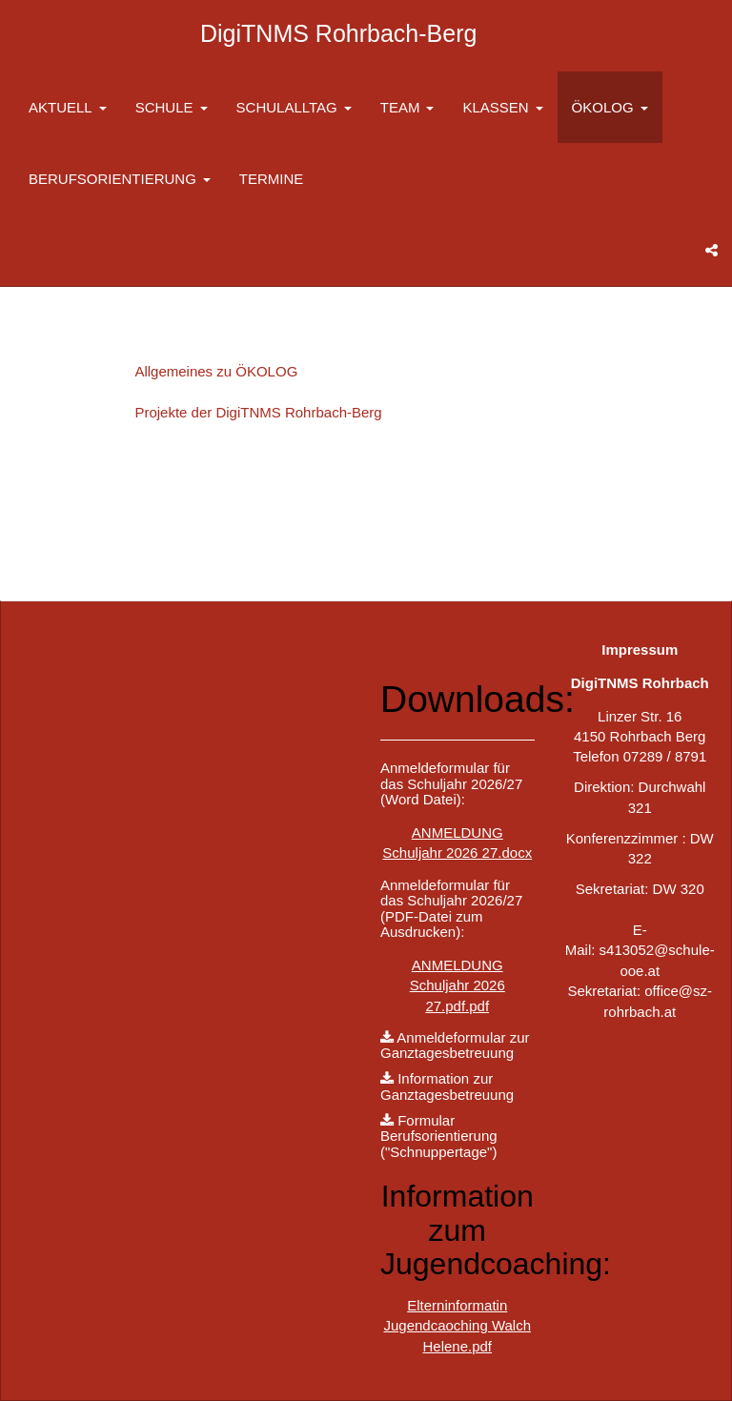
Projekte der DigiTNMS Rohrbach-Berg (257, 412)
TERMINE (271, 179)
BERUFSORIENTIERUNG (120, 179)
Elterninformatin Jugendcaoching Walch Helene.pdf (457, 1325)
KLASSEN (502, 107)
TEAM (407, 107)
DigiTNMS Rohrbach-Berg (338, 33)
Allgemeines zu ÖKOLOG (215, 371)
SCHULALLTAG (294, 107)
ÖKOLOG (610, 107)
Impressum (639, 649)
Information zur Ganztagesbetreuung (447, 1086)
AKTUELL (68, 107)
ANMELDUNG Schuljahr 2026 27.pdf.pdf (457, 985)
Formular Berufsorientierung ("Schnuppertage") (439, 1136)
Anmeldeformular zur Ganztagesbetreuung (455, 1045)
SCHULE (171, 107)
